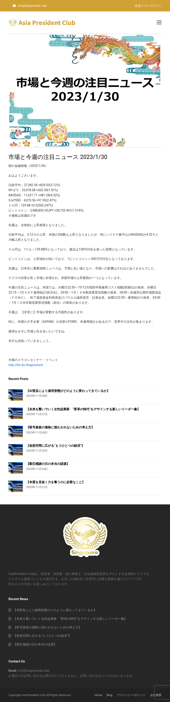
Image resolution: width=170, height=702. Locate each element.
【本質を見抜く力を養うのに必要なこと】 (55, 482)
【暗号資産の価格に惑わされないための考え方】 (60, 427)
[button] (159, 22)
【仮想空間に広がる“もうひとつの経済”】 (55, 445)
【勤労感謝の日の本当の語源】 (48, 463)
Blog (109, 695)
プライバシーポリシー (131, 695)
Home (98, 695)
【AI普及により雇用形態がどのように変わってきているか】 (68, 391)
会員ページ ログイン (148, 5)
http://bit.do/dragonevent (25, 365)
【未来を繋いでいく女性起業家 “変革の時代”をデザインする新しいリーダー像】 (83, 409)
